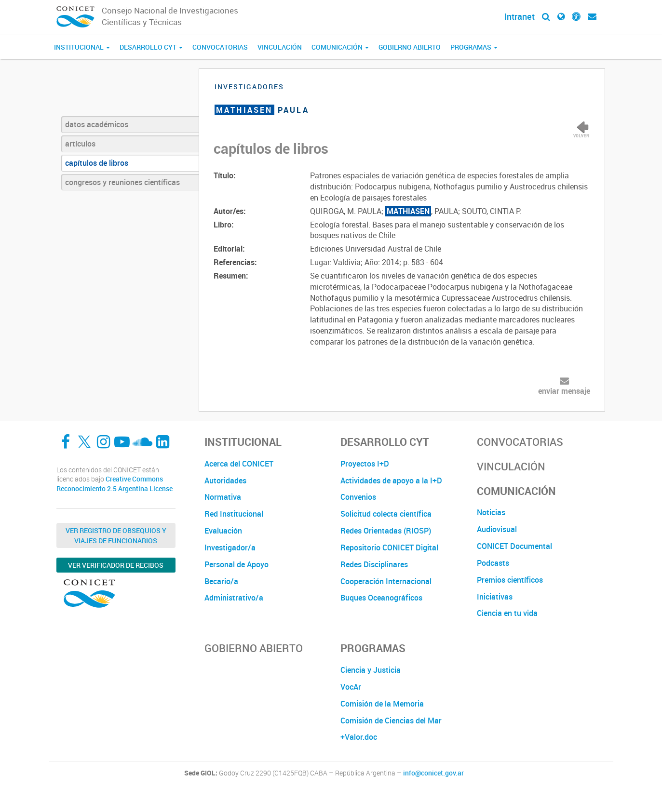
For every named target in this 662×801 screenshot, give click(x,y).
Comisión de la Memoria (382, 703)
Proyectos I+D (364, 463)
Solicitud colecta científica (386, 513)
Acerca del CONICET (238, 463)
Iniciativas (495, 596)
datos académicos (96, 124)
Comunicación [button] (340, 47)
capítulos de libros (96, 163)
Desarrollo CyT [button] (151, 47)
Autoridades (225, 480)
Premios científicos (510, 579)
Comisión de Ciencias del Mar (391, 720)
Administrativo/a (233, 597)
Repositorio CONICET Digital (389, 547)
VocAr (350, 686)
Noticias (491, 512)
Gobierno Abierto (409, 47)
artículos (80, 143)
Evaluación (223, 530)
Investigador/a (230, 547)
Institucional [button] (82, 47)
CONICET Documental (514, 546)
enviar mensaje (564, 391)
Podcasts (493, 563)
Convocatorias (220, 47)
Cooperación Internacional (386, 581)
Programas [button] (474, 47)
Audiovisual (497, 529)
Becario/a (221, 581)
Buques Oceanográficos (381, 597)
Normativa (222, 497)
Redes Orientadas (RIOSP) (385, 530)
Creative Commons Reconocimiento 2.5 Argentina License (114, 484)
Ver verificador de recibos (115, 565)
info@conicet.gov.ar (433, 773)
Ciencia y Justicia (370, 670)
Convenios (358, 497)
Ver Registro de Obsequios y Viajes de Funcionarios (116, 535)
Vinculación (279, 47)
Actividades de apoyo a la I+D (391, 480)
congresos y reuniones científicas (122, 182)
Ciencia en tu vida (507, 613)
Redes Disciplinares (374, 564)
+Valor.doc (358, 737)
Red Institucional (233, 513)
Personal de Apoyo (236, 564)
